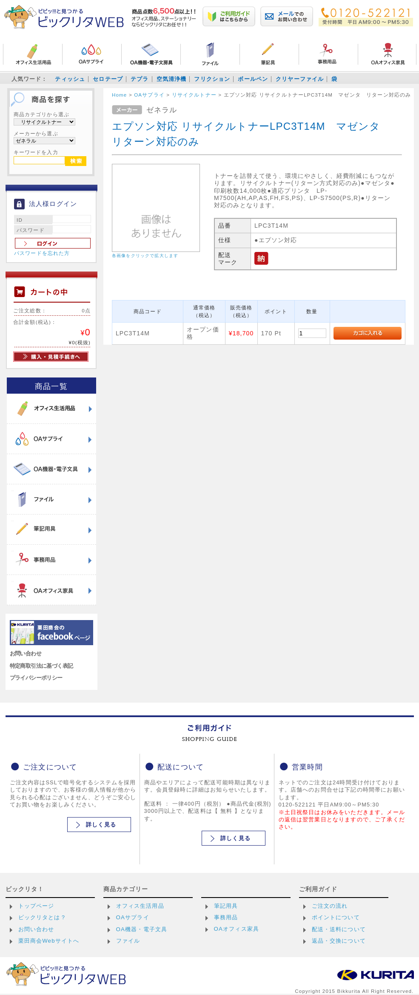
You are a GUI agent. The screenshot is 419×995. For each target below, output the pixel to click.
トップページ (36, 906)
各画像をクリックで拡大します (145, 255)
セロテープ (108, 79)
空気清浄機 (172, 79)
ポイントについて (336, 917)
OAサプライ (132, 917)
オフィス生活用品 (140, 906)
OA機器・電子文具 (142, 929)
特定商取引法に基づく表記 (41, 666)
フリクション (212, 79)
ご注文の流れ (330, 906)
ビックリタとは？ (42, 917)
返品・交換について (339, 941)
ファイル (128, 941)
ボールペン (253, 79)
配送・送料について (339, 929)
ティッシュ (70, 79)
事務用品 (226, 917)
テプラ (139, 79)
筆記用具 (226, 906)
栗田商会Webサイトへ (49, 941)
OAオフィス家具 (236, 929)
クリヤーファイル (300, 79)
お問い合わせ (26, 653)
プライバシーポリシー (36, 678)
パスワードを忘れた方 (42, 253)
